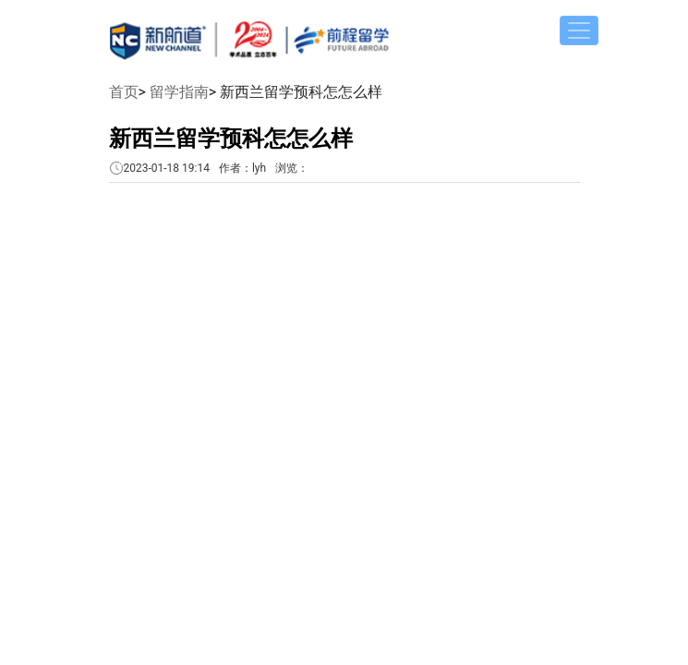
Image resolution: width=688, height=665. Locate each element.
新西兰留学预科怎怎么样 (231, 138)
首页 (124, 92)
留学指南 (179, 92)
